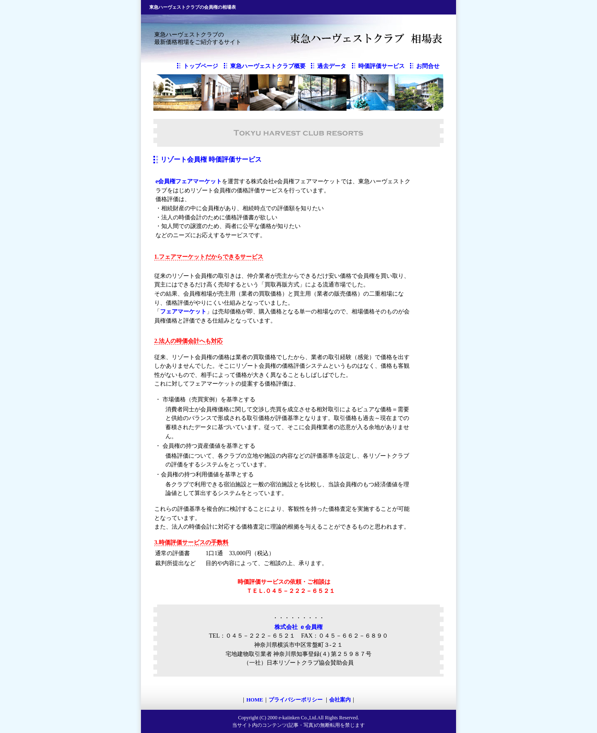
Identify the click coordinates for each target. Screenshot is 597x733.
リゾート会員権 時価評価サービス (211, 159)
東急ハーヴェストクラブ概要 (268, 66)
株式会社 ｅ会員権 (298, 627)
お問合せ (427, 66)
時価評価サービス (381, 66)
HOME (254, 700)
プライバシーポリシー (296, 700)
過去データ (331, 66)
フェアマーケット (183, 311)
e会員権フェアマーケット (188, 181)
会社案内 (340, 700)
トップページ (200, 66)
